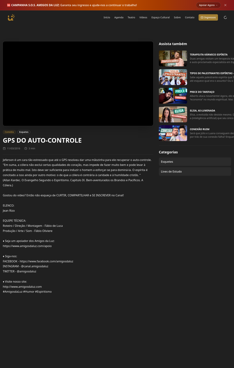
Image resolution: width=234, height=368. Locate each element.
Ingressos (208, 17)
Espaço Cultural (160, 17)
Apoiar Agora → (208, 5)
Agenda (118, 17)
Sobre (177, 17)
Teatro (131, 17)
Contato (190, 17)
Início (107, 17)
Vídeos (143, 17)
